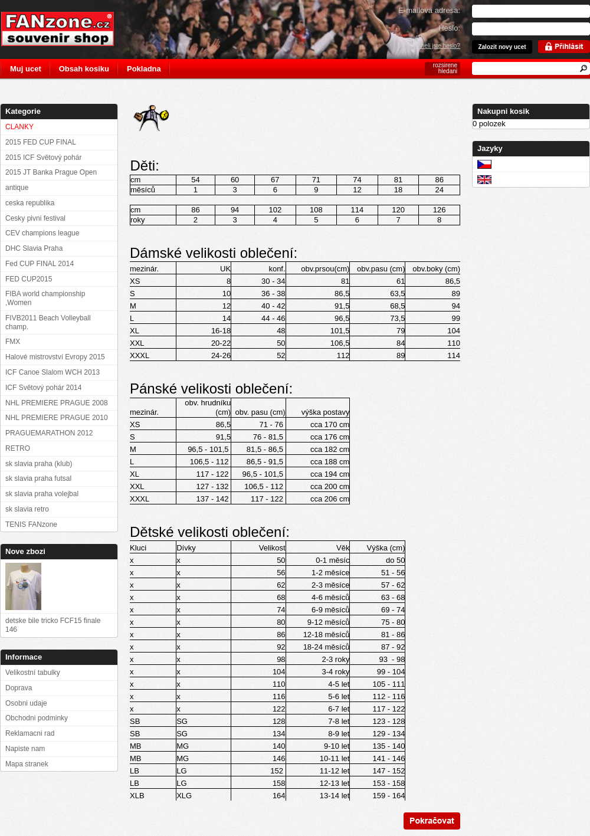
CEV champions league (42, 233)
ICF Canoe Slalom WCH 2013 (52, 372)
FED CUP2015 (28, 279)
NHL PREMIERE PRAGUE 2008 (56, 403)
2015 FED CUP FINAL (40, 142)
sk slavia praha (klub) (38, 464)
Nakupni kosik (503, 111)
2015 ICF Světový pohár (43, 157)
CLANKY (19, 127)
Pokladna (144, 68)
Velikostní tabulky (32, 672)
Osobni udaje (26, 703)
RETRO (17, 448)
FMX (12, 341)
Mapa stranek (26, 764)
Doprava (18, 688)
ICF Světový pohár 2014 (43, 387)
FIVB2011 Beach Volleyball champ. (48, 322)
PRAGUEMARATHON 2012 (49, 433)
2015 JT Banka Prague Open (51, 172)
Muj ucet (25, 68)
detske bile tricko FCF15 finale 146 (52, 625)
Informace (23, 657)
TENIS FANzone (31, 524)
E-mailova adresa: (429, 10)
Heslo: (449, 28)
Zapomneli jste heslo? (431, 45)
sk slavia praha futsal (38, 478)
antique (16, 187)
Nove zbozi (25, 551)
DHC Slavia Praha (34, 248)
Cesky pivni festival (35, 218)
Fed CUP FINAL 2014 (39, 264)
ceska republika (29, 203)
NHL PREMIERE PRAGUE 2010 (56, 418)
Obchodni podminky (36, 718)
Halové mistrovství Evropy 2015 (55, 357)
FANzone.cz (66, 29)
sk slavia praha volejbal (41, 494)
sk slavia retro (27, 509)
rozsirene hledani (445, 68)
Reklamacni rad (29, 733)
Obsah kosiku (84, 68)
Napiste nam (25, 749)
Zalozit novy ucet (502, 47)
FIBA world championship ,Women (45, 298)
